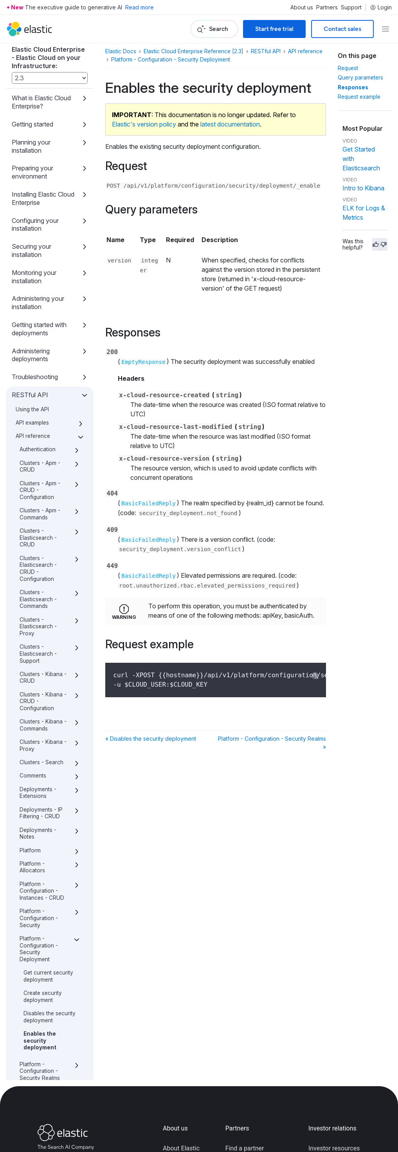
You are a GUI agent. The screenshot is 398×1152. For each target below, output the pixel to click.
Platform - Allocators (32, 545)
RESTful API (30, 73)
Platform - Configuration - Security (39, 596)
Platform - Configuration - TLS (44, 773)
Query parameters (360, 77)
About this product (38, 1070)
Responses (353, 87)
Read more (139, 7)
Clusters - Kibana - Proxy (43, 423)
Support (351, 7)
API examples (32, 101)
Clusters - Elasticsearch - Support (38, 332)
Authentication (38, 128)
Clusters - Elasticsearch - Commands (38, 278)
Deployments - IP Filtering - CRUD (41, 491)
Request (348, 68)
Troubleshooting (35, 55)
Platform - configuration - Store (38, 865)
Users (27, 973)
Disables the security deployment (49, 695)
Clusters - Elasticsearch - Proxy (38, 305)
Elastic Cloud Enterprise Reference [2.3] (193, 51)
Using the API (32, 88)
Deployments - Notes (38, 512)
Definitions (33, 986)
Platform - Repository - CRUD (44, 827)
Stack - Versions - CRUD (42, 935)
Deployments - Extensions (38, 471)
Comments (33, 454)
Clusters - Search (41, 441)
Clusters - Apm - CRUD (40, 145)
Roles (27, 898)
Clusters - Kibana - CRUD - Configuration (43, 380)
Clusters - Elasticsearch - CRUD (38, 216)
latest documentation (230, 124)
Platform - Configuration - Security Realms (40, 750)
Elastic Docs (120, 51)
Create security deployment (42, 675)
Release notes (32, 1026)
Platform (30, 529)
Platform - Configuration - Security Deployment (39, 627)
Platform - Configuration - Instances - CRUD (42, 569)
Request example (359, 97)
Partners (327, 7)
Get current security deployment (48, 654)
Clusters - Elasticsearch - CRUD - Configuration (38, 246)
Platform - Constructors (36, 793)
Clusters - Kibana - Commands (43, 403)
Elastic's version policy (144, 124)
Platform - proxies (42, 885)
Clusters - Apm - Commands (40, 192)
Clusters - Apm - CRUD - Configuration (40, 169)
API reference (33, 114)
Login (381, 7)
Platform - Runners (43, 844)
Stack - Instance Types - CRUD (40, 915)
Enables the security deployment (39, 719)
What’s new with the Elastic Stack (40, 1048)
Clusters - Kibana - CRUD (43, 356)
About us (301, 7)
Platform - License (42, 810)
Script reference (34, 1008)
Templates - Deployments (36, 956)
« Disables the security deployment (150, 738)
